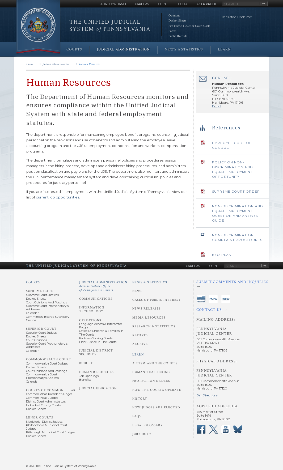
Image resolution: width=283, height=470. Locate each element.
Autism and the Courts (155, 363)
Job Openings (89, 376)
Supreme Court (41, 291)
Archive (140, 344)
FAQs (136, 416)
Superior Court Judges (41, 332)
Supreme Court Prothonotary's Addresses (47, 307)
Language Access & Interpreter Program (100, 325)
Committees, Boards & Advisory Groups (47, 318)
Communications (95, 299)
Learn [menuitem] (224, 49)
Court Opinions (36, 340)
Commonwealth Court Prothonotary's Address (42, 376)
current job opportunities (57, 197)
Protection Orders (151, 381)
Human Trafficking (151, 372)
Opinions (174, 16)
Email (216, 106)
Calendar (32, 313)
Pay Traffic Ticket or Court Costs (189, 26)
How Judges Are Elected (156, 407)
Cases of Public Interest (156, 300)
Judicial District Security (96, 352)
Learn (138, 355)
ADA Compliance (113, 4)
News (137, 291)
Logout (183, 4)
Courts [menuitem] (74, 49)
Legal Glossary (147, 425)
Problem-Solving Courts (95, 338)
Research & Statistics (153, 326)
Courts (33, 282)
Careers (142, 4)
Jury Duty (141, 434)
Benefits (85, 380)
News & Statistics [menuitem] (184, 49)
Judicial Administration (56, 64)
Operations (90, 320)
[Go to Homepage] (38, 27)
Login (161, 4)
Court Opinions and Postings (46, 302)
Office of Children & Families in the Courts (101, 332)
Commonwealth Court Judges (47, 363)
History (139, 399)
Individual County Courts (43, 405)
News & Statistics (149, 282)
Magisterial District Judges (44, 422)
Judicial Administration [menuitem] (123, 49)
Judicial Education (98, 388)
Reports (140, 335)
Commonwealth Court (48, 359)
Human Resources (89, 64)
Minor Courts (39, 418)
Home (29, 64)
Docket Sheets (177, 21)
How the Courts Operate (156, 390)
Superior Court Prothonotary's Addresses (46, 345)
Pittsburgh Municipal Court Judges (50, 432)
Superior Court (41, 329)
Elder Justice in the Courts (97, 342)
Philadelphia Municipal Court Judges (46, 426)
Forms (172, 31)
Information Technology (91, 309)
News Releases (146, 309)
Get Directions (207, 395)
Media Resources (149, 318)
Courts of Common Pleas (50, 390)
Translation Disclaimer (237, 17)
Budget (86, 363)
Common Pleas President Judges (49, 394)
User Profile (207, 4)
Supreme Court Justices (42, 295)
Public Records (177, 36)
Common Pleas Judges (42, 398)
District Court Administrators (46, 401)
